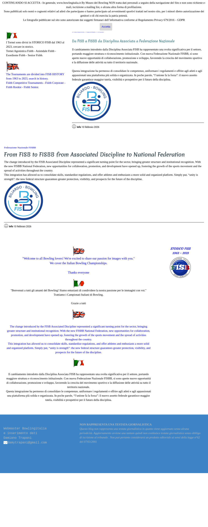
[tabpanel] (36, 60)
